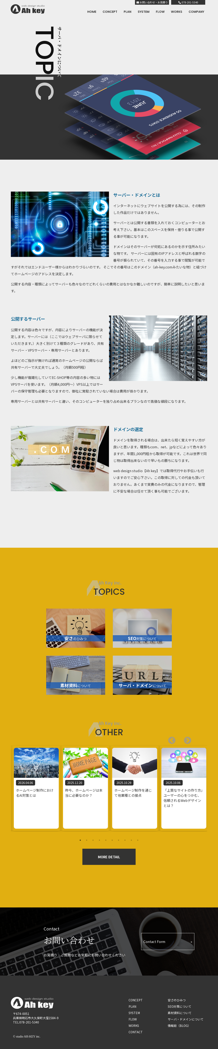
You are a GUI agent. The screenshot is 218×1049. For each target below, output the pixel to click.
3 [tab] (93, 840)
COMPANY (196, 12)
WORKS (176, 12)
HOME (91, 12)
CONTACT (136, 1032)
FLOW (160, 12)
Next (170, 739)
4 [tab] (99, 840)
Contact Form (154, 941)
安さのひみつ (177, 1000)
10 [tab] (138, 840)
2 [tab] (87, 840)
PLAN (127, 12)
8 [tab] (125, 840)
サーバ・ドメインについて (186, 1019)
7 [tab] (118, 840)
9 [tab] (131, 840)
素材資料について (180, 1013)
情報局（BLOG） (179, 1025)
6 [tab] (112, 840)
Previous (185, 739)
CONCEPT (110, 12)
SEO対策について (179, 1006)
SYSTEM (143, 12)
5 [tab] (106, 840)
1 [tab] (80, 840)
